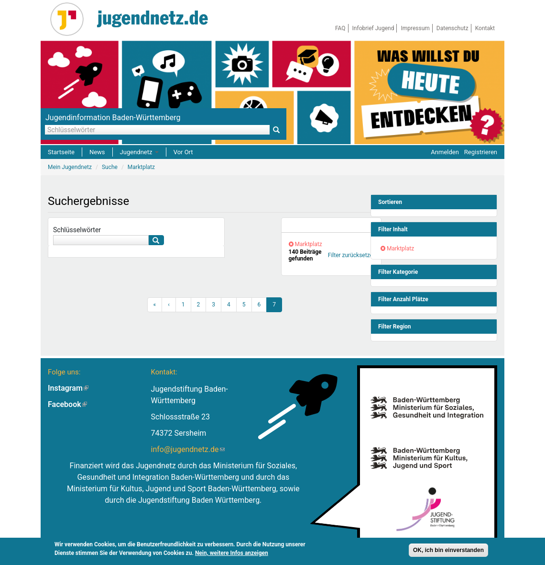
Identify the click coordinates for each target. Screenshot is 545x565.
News (97, 152)
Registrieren (480, 152)
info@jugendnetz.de (188, 449)
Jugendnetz (139, 152)
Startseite (61, 152)
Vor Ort (183, 152)
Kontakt (485, 28)
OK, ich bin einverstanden (448, 551)
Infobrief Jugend (373, 28)
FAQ (340, 28)
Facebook (67, 404)
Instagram (68, 388)
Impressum (415, 28)
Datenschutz (452, 28)
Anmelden (445, 152)
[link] (331, 225)
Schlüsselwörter (77, 230)
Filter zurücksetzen (352, 255)
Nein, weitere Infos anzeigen (231, 554)
